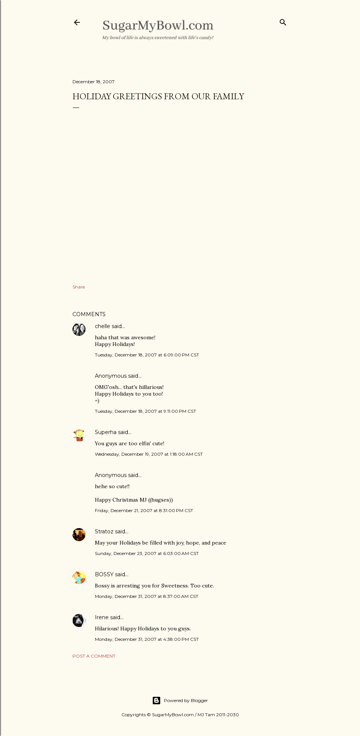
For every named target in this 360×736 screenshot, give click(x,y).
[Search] (283, 20)
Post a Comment (93, 656)
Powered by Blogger (180, 700)
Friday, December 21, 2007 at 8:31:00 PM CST (144, 510)
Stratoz (104, 531)
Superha (106, 432)
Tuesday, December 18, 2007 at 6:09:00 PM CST (147, 355)
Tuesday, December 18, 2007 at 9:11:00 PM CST (145, 411)
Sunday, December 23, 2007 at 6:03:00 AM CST (147, 553)
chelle (102, 326)
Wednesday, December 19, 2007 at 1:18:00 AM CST (149, 454)
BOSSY (104, 574)
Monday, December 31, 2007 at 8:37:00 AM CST (146, 596)
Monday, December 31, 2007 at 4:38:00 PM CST (147, 639)
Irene (102, 617)
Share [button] (78, 287)
